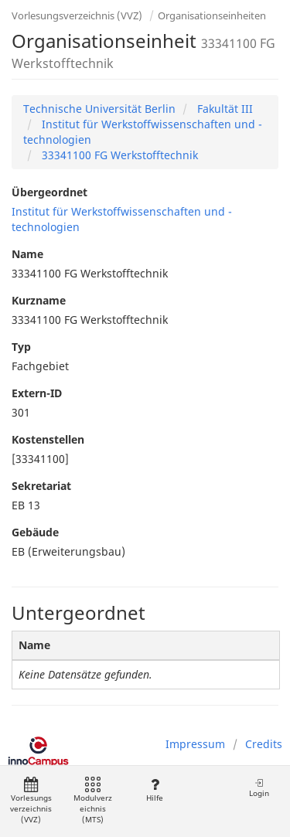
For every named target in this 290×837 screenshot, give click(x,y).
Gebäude (35, 532)
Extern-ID (37, 393)
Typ (21, 346)
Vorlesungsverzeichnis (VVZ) (77, 15)
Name (27, 254)
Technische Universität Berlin (99, 108)
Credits (263, 744)
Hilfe (154, 790)
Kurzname (39, 300)
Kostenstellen (48, 439)
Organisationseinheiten (212, 15)
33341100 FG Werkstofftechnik (118, 155)
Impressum (195, 744)
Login (259, 787)
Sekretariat (41, 485)
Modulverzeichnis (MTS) (92, 801)
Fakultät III (223, 108)
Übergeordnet (49, 192)
